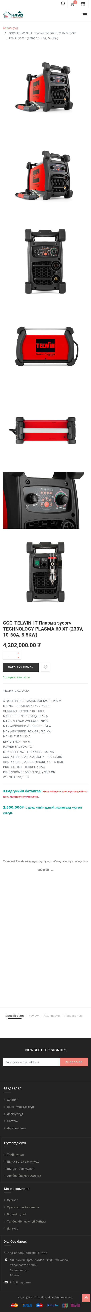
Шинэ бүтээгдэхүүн (20, 1107)
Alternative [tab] (52, 1016)
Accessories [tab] (73, 1016)
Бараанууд (10, 28)
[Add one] (18, 653)
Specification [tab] (14, 1016)
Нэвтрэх (12, 1121)
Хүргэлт (12, 1100)
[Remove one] (18, 657)
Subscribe (74, 1062)
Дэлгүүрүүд (15, 1114)
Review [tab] (33, 1016)
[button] (45, 667)
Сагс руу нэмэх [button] (21, 667)
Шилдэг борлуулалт (21, 1169)
